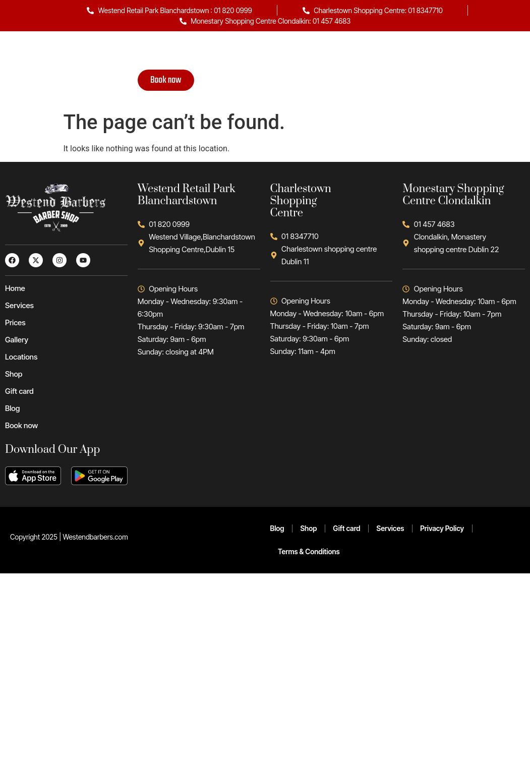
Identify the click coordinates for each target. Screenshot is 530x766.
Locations (298, 53)
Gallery (253, 53)
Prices (213, 53)
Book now (166, 80)
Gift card (381, 53)
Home (129, 53)
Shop (341, 53)
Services (170, 53)
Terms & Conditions (309, 551)
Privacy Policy (442, 528)
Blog (421, 53)
